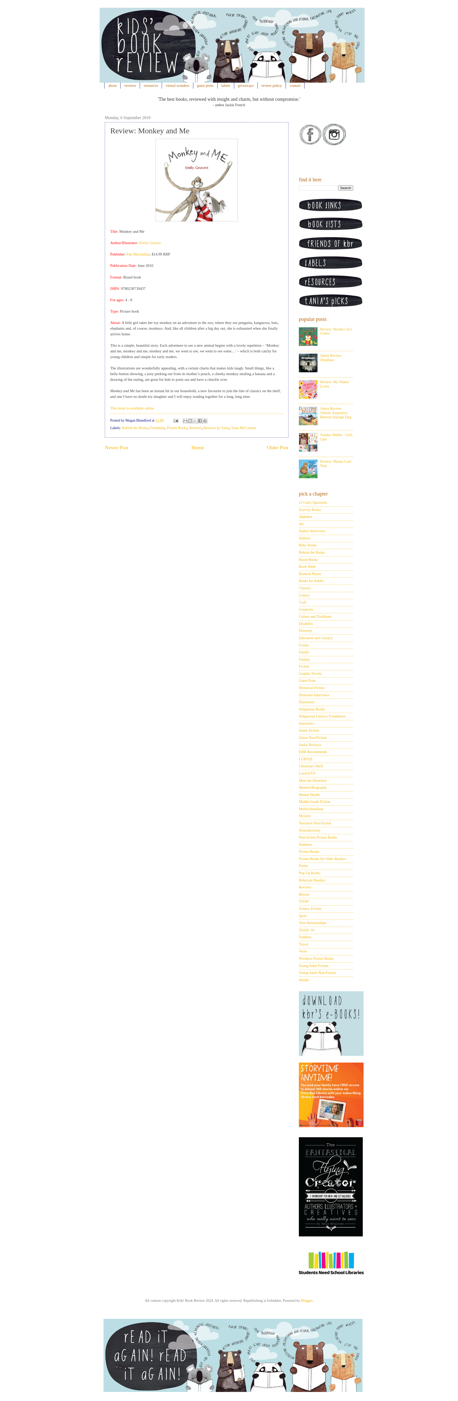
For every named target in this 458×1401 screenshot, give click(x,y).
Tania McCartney (243, 428)
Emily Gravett (150, 243)
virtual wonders (177, 85)
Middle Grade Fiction (314, 802)
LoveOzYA (307, 773)
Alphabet (305, 517)
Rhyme (304, 894)
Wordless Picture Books (316, 959)
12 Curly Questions (313, 503)
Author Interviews (312, 531)
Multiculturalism (311, 809)
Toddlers (305, 937)
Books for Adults (311, 581)
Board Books (308, 560)
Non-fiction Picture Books (318, 837)
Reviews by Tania (216, 428)
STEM (303, 901)
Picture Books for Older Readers (322, 859)
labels (225, 85)
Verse (303, 951)
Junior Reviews (310, 745)
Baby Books (308, 545)
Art (301, 524)
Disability (306, 624)
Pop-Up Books (309, 873)
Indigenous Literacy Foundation (322, 716)
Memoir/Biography (313, 787)
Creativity (306, 610)
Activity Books (310, 510)
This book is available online (132, 408)
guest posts (205, 85)
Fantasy (304, 659)
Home (197, 447)
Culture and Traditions (315, 616)
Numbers (305, 845)
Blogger (306, 1301)
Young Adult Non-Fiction (317, 973)
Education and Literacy (316, 638)
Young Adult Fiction (314, 966)
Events (304, 645)
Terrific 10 (306, 930)
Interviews (306, 723)
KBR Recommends (313, 752)
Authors (305, 538)
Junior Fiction (309, 730)
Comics (304, 595)
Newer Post (116, 447)
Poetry (303, 866)
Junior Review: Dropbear (331, 358)
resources (151, 85)
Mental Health (309, 795)
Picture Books (177, 428)
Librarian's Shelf (311, 766)
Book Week (307, 567)
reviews (130, 85)
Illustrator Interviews (314, 695)
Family (304, 652)
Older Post (278, 447)
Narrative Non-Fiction (315, 823)
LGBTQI (305, 759)
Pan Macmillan (138, 254)
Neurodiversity (310, 830)
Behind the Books (135, 428)
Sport (303, 916)
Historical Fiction (311, 688)
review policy (271, 85)
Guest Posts (307, 681)
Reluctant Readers (312, 880)
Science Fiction (310, 909)
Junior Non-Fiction (313, 738)
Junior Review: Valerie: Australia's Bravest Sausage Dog (335, 413)
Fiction (304, 666)
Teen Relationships (313, 923)
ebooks (304, 980)
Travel (303, 944)
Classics (305, 588)
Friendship (157, 428)
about (112, 85)
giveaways (246, 85)
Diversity (305, 631)
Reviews (195, 428)
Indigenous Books (312, 709)
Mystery (305, 816)
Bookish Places (310, 574)
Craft (302, 602)
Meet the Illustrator (313, 781)
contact (295, 85)
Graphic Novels (310, 674)
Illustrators (307, 702)
